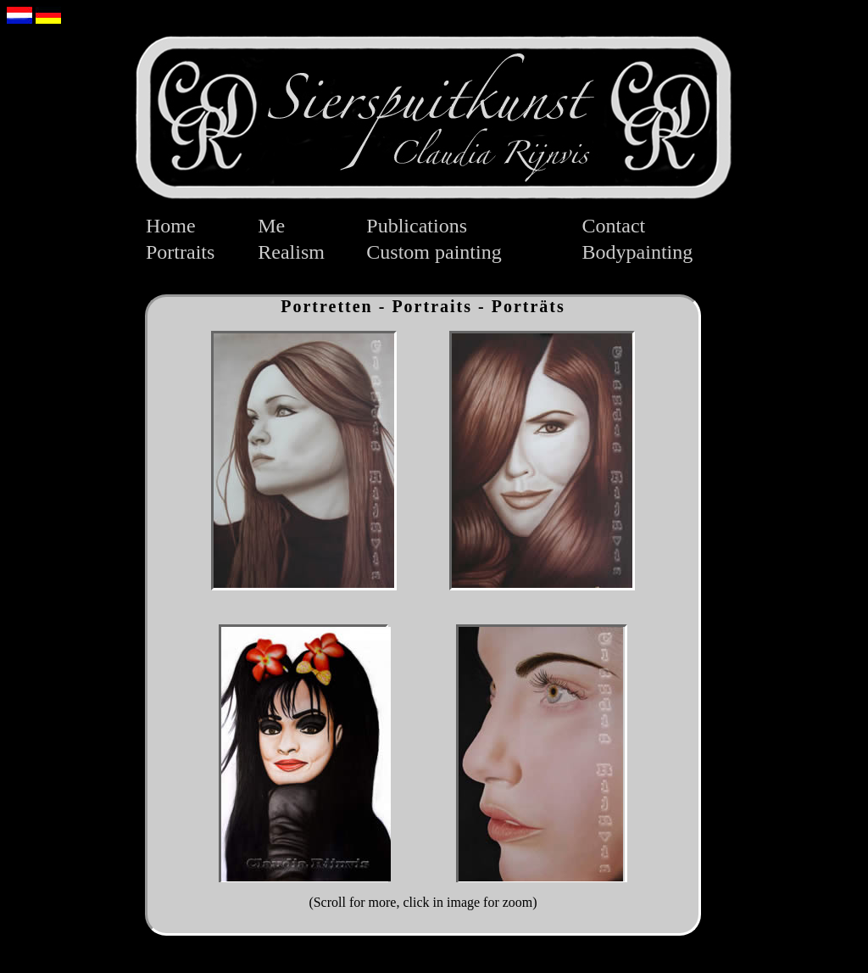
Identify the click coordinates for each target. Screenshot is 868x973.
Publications (416, 226)
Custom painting (433, 252)
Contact (614, 226)
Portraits (180, 252)
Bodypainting (637, 252)
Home (171, 226)
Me (271, 226)
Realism (291, 252)
